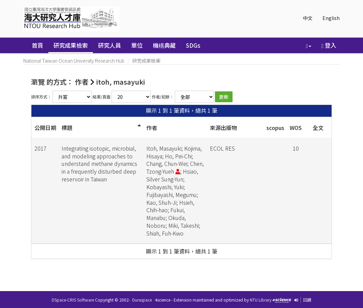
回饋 (307, 300)
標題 (67, 128)
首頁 (37, 45)
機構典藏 (164, 45)
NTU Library (260, 300)
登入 (328, 45)
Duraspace (142, 300)
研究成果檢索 (70, 45)
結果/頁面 (102, 97)
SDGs (193, 45)
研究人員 (109, 45)
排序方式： (41, 97)
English (331, 18)
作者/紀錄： (163, 97)
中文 (307, 18)
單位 (137, 45)
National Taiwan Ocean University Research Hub (73, 60)
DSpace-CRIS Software (73, 300)
